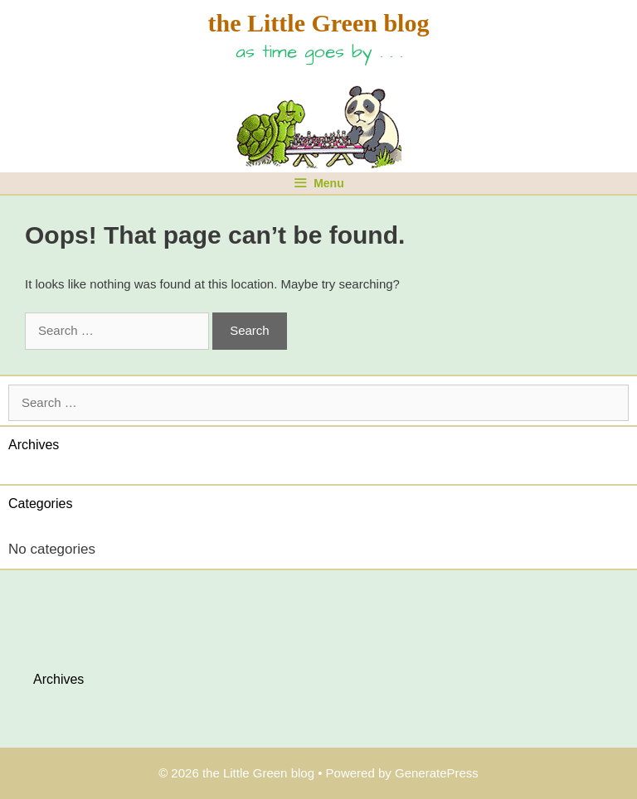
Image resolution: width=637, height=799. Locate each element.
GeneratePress (437, 773)
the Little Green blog (319, 22)
